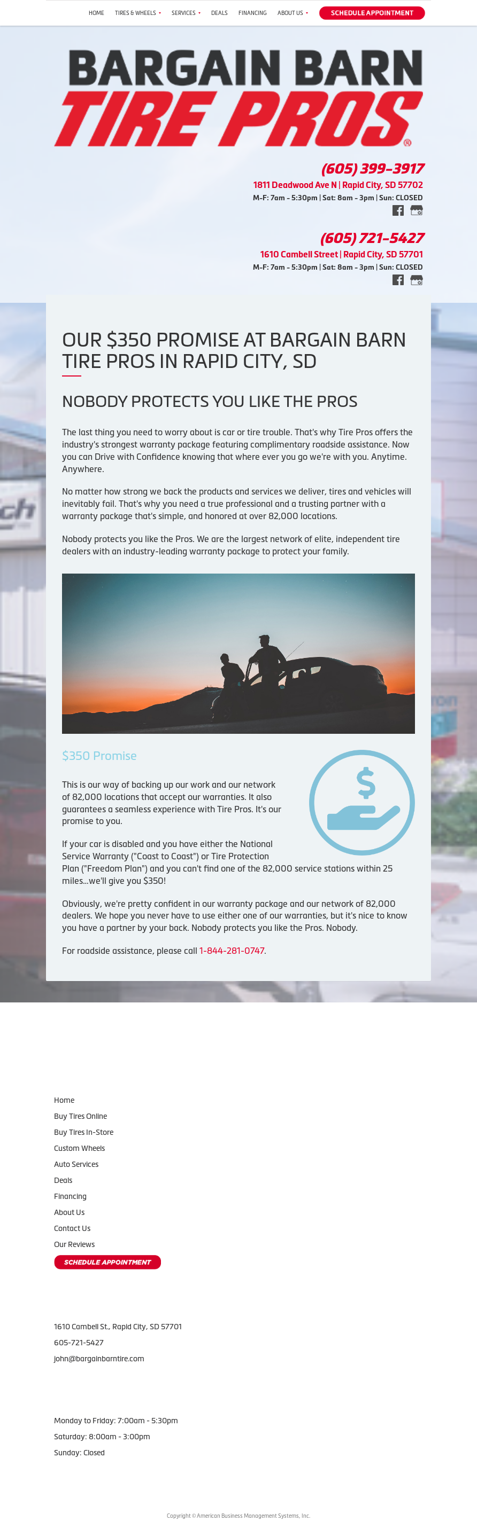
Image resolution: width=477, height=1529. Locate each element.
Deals (219, 13)
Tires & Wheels (138, 13)
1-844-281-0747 (231, 950)
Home (96, 13)
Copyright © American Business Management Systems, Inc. (238, 1516)
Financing (253, 13)
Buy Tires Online (80, 1116)
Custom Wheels (79, 1148)
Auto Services (76, 1164)
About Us (293, 13)
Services (186, 13)
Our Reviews (74, 1244)
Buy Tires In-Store (83, 1132)
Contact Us (72, 1228)
